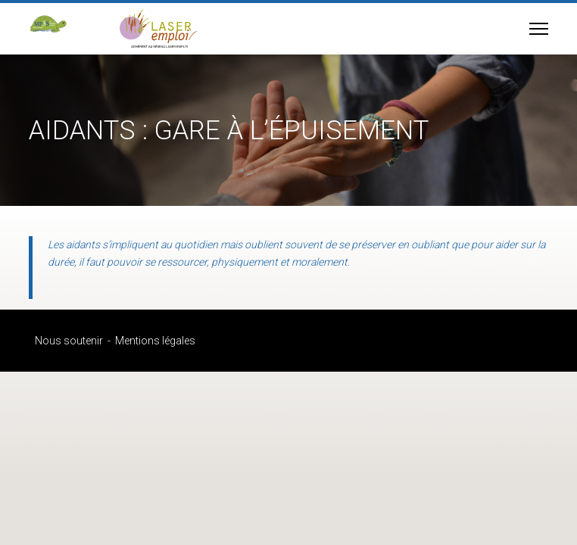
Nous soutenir (69, 341)
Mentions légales (155, 341)
